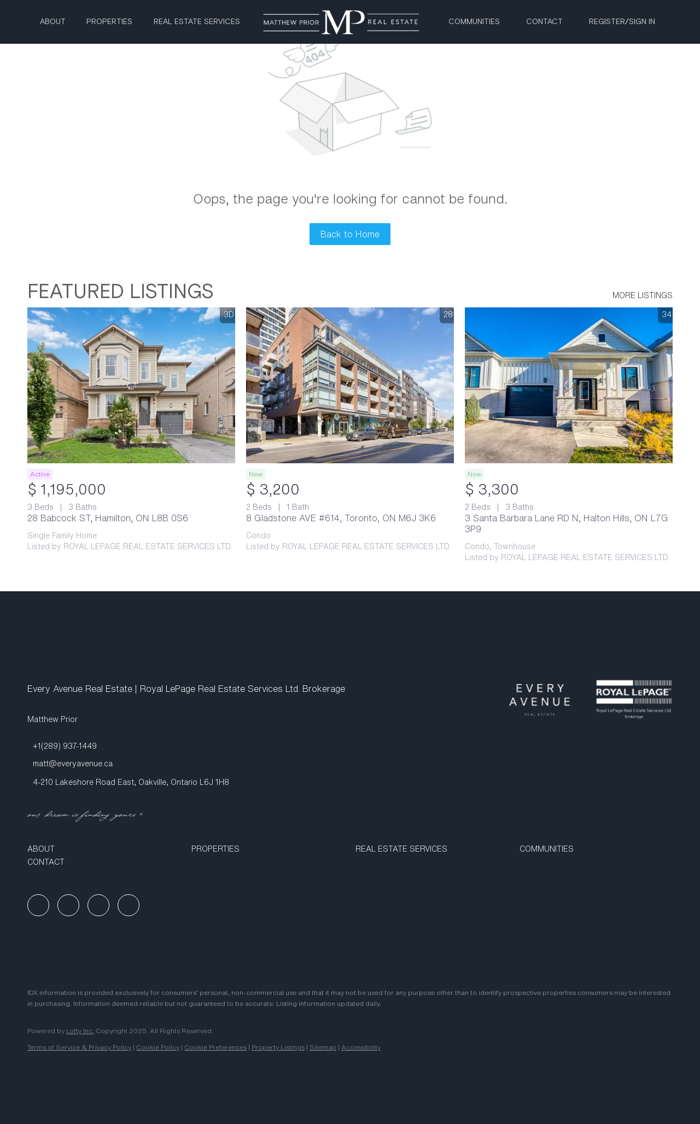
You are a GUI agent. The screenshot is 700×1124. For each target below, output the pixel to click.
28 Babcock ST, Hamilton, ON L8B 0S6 (107, 518)
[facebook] (38, 905)
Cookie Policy (157, 1047)
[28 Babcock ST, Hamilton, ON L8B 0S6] (131, 385)
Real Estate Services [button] (197, 22)
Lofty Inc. (80, 1030)
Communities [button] (474, 22)
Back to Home (350, 234)
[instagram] (98, 905)
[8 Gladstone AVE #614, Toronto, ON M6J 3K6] (350, 385)
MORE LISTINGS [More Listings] (642, 295)
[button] (103, 848)
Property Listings (278, 1047)
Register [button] (607, 22)
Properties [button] (109, 22)
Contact (544, 22)
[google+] (128, 905)
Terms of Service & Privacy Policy (79, 1047)
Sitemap (323, 1047)
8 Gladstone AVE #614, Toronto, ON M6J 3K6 (341, 518)
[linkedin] (68, 905)
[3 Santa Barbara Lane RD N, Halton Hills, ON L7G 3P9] (569, 385)
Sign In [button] (642, 22)
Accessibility (361, 1047)
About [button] (53, 22)
